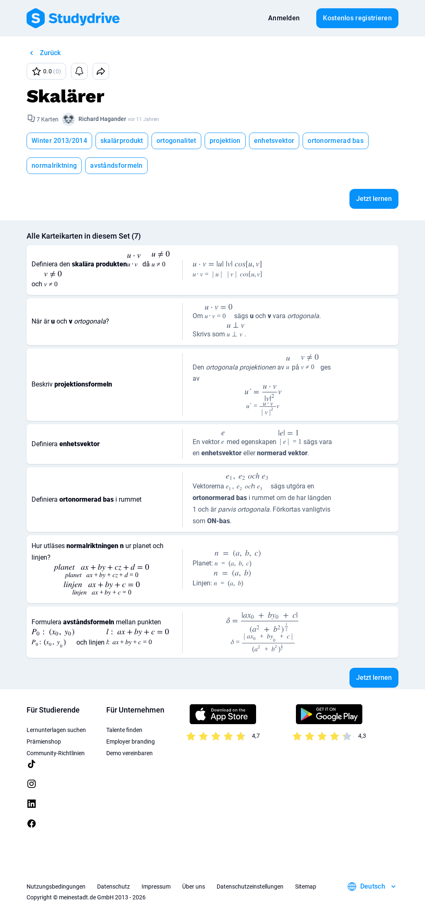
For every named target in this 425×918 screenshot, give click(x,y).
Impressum (156, 886)
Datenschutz (113, 886)
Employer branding (130, 741)
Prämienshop (44, 741)
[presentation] (134, 262)
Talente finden (124, 730)
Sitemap (305, 886)
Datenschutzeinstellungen (250, 886)
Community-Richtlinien (56, 753)
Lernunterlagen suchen (56, 730)
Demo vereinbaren (129, 753)
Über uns (193, 886)
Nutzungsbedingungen (56, 886)
